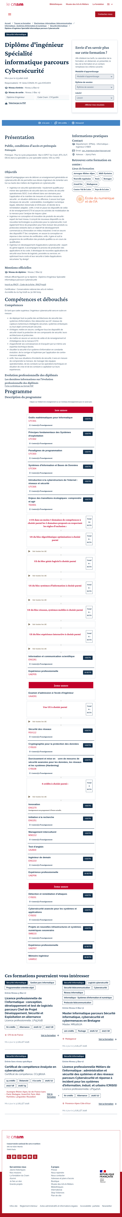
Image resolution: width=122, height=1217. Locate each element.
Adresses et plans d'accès (62, 1178)
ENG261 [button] (32, 659)
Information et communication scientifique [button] (51, 656)
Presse (54, 1170)
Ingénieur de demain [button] (39, 857)
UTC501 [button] (32, 421)
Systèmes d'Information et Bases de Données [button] (53, 465)
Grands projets (16, 1184)
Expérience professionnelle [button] (43, 671)
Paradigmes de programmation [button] (45, 450)
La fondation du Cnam (19, 1175)
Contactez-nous (105, 14)
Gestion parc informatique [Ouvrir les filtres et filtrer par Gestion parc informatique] (42, 983)
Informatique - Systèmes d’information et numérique (26, 26)
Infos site (13, 1206)
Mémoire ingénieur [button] (38, 956)
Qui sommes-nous (18, 1167)
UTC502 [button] (32, 439)
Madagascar (92, 184)
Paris (97, 179)
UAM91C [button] (32, 959)
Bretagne (108, 179)
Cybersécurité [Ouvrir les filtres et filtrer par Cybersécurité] (100, 988)
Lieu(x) (78, 93)
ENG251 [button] (32, 820)
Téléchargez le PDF (17, 103)
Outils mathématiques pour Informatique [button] (50, 417)
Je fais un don (16, 1181)
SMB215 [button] (32, 933)
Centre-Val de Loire (82, 189)
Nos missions (15, 1172)
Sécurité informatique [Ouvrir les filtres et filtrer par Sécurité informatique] (16, 34)
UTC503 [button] (32, 454)
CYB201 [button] (32, 897)
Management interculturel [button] (42, 832)
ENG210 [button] (32, 861)
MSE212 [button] (32, 835)
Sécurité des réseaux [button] (39, 729)
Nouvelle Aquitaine (82, 179)
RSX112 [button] (32, 732)
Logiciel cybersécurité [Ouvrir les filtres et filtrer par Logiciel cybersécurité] (98, 983)
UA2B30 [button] (32, 850)
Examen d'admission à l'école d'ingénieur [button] (51, 693)
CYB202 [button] (32, 915)
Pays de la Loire (102, 189)
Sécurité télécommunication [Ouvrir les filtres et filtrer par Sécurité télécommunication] (77, 988)
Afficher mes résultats (94, 105)
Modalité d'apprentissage (87, 71)
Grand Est (78, 184)
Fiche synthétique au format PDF (19, 386)
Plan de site (56, 1195)
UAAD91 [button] (32, 696)
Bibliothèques (57, 1187)
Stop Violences (57, 1192)
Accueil (8, 23)
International (56, 1190)
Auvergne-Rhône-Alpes (84, 173)
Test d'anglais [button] (35, 846)
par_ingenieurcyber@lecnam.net (96, 151)
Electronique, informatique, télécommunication (53, 23)
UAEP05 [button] (32, 674)
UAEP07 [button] (32, 948)
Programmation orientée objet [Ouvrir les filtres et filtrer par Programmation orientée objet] (20, 988)
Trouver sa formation (22, 23)
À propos (55, 1167)
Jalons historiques (17, 1170)
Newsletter (107, 1206)
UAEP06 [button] (32, 875)
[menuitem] (56, 4)
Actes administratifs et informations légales (59, 1206)
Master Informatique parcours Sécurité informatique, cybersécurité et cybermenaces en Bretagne (88, 1017)
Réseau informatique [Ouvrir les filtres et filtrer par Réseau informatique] (73, 993)
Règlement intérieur (28, 1206)
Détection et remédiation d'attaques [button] (47, 894)
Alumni (13, 1178)
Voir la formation (48, 1035)
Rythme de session (84, 82)
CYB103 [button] (32, 747)
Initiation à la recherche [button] (41, 817)
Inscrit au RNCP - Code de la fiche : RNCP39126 (25, 284)
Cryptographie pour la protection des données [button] (53, 744)
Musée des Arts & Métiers (62, 1184)
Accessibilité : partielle (90, 1206)
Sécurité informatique (58, 26)
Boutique (55, 1181)
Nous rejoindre (57, 1172)
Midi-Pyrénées (105, 173)
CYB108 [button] (32, 769)
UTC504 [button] (32, 468)
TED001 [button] (32, 505)
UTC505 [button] (32, 487)
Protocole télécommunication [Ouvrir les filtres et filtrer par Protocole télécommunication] (77, 1003)
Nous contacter (58, 1175)
